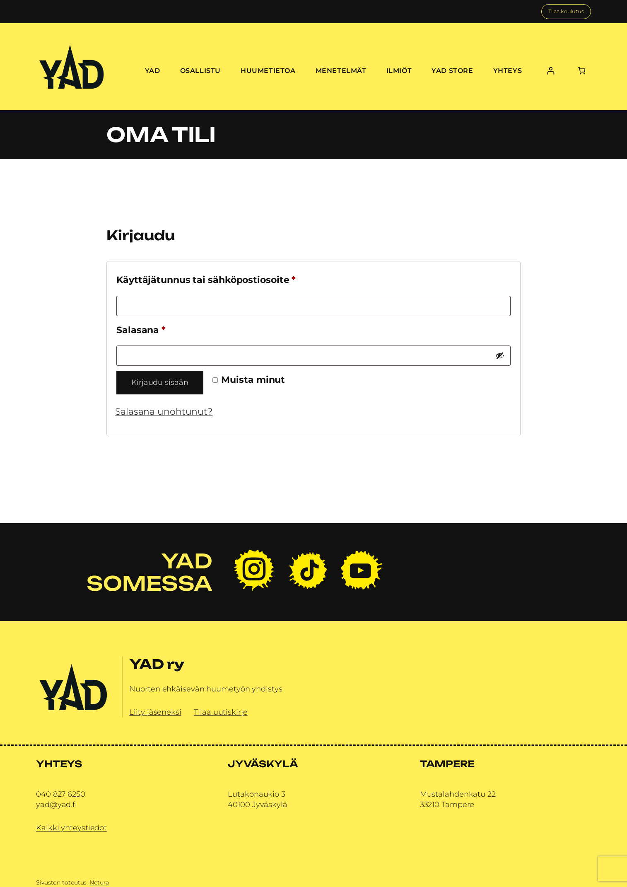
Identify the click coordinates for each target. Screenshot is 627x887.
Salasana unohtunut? (163, 411)
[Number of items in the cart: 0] (581, 70)
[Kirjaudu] (550, 70)
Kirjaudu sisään (159, 382)
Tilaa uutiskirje (220, 712)
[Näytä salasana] (499, 355)
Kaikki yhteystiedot (71, 827)
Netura (99, 882)
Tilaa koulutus (566, 11)
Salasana (165, 328)
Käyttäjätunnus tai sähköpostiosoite (230, 278)
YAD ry (156, 664)
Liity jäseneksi (155, 712)
